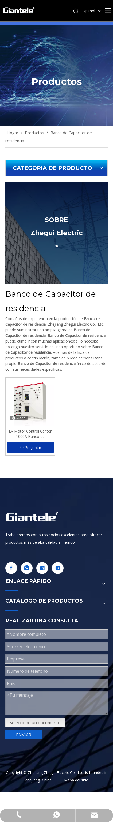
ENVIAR (23, 735)
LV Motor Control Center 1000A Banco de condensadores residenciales (30, 434)
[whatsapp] (27, 568)
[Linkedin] (42, 568)
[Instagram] (58, 568)
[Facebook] (11, 568)
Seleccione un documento (35, 723)
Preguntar (30, 447)
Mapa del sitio (76, 780)
